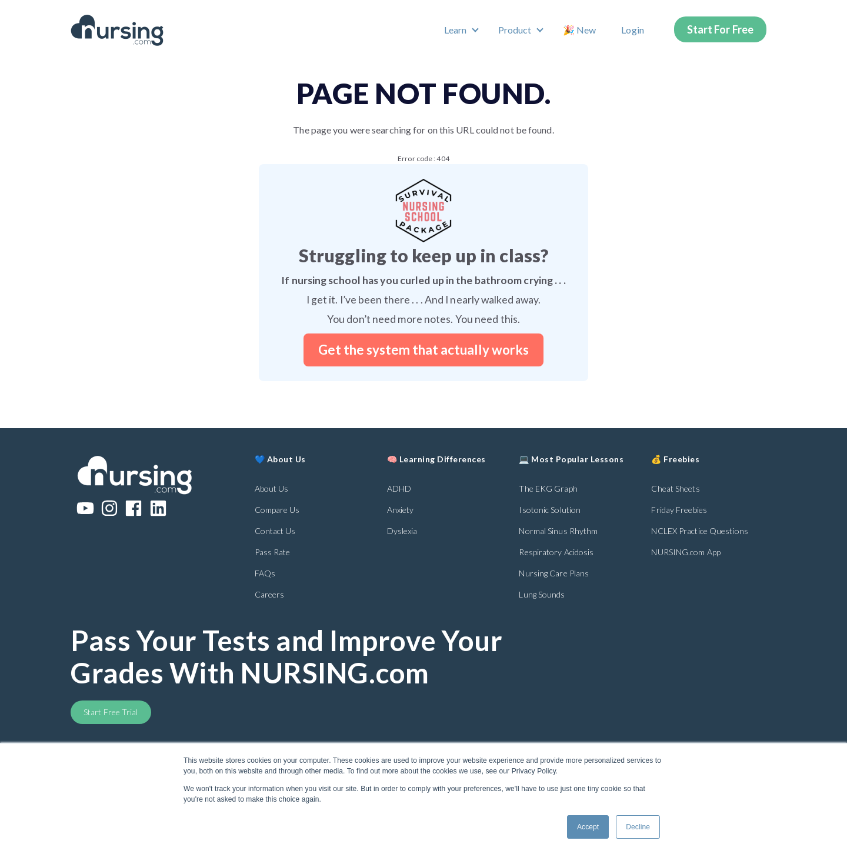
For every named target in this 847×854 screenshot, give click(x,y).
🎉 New (579, 29)
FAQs (265, 573)
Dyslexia (402, 531)
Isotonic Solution (550, 510)
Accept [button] (588, 827)
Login (632, 29)
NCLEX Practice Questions (699, 531)
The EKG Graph (548, 488)
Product (515, 29)
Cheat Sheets (675, 488)
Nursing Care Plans (554, 573)
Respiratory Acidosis (556, 552)
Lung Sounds (542, 594)
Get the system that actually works (423, 350)
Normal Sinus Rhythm (558, 531)
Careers (270, 594)
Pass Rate (273, 552)
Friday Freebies (679, 510)
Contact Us (275, 531)
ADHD (399, 488)
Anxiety (400, 510)
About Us (272, 488)
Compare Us (277, 510)
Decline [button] (638, 827)
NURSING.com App (686, 552)
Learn (455, 29)
